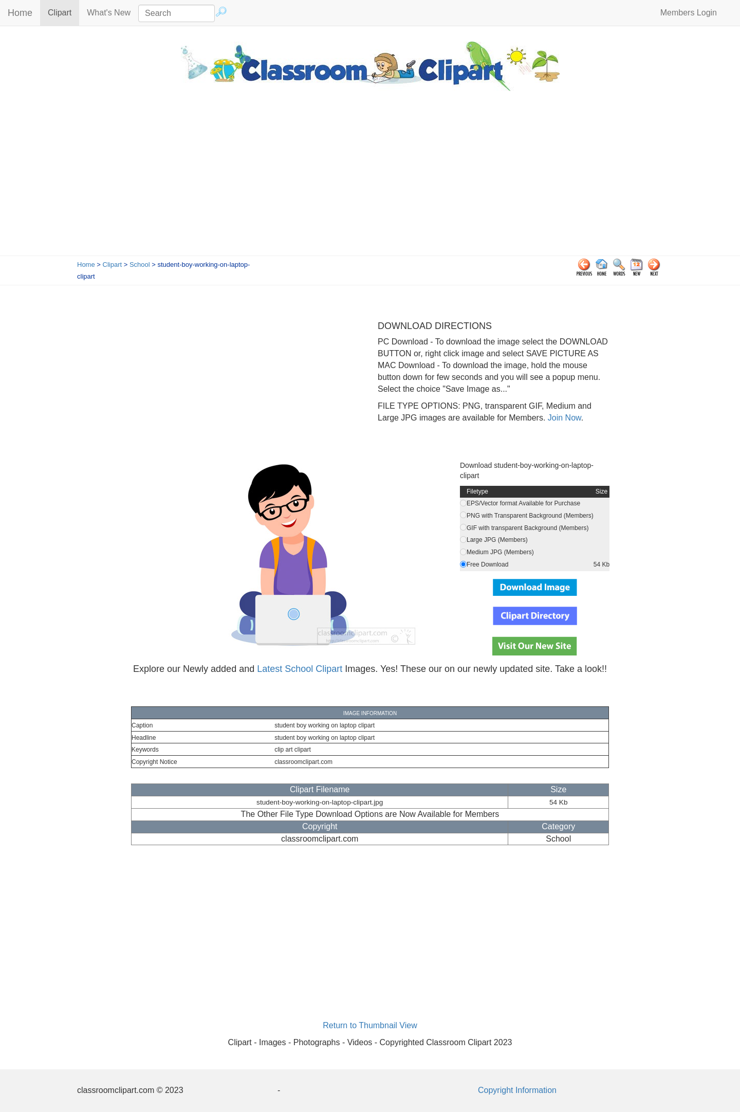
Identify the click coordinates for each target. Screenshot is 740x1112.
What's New (109, 12)
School (140, 264)
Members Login (688, 12)
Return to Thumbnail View (370, 1025)
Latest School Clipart (299, 669)
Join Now (563, 417)
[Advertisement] (370, 178)
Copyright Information (517, 1090)
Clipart (63, 12)
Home (20, 13)
